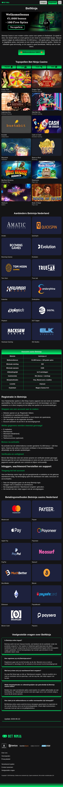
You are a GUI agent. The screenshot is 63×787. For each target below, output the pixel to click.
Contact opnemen (7, 767)
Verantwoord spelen (7, 764)
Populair (9, 67)
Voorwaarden (5, 756)
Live (24, 67)
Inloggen (43, 2)
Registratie (52, 2)
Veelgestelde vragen (8, 770)
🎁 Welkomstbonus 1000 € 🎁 (31, 52)
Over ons (4, 753)
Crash (39, 67)
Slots (54, 67)
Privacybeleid (5, 759)
